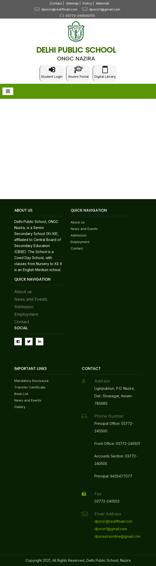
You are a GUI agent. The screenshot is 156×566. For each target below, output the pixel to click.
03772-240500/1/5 (80, 16)
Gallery (19, 407)
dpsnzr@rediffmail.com (59, 9)
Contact (56, 3)
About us (23, 291)
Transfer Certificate (29, 387)
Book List (21, 394)
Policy (87, 3)
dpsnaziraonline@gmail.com (117, 536)
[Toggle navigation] (8, 91)
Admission (24, 306)
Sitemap (72, 3)
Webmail (102, 3)
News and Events (30, 299)
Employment (26, 314)
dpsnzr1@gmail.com (104, 9)
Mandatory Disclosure (31, 381)
